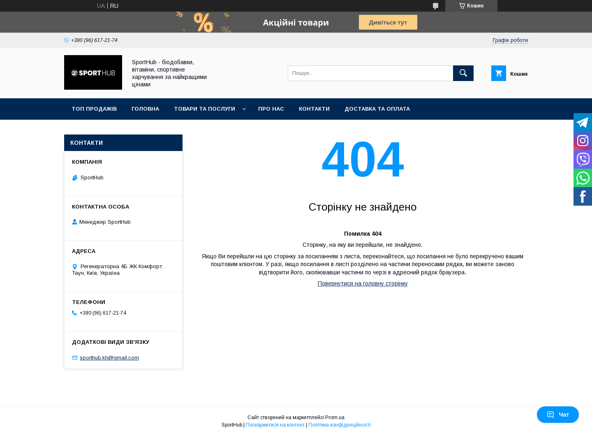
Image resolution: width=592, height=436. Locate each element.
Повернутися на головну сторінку (363, 283)
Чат (558, 414)
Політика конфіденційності (339, 425)
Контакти (314, 109)
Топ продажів (94, 109)
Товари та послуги (204, 109)
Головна (145, 109)
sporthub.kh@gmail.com (109, 358)
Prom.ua (335, 417)
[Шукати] (463, 73)
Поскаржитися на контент (275, 425)
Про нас (271, 109)
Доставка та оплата (377, 109)
